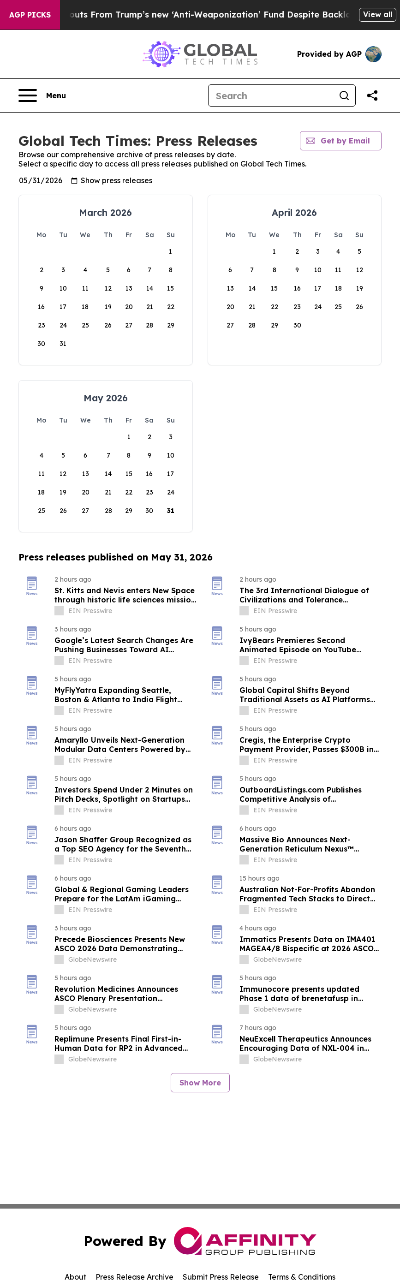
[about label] (59, 610)
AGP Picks (30, 14)
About (75, 1276)
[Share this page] (372, 95)
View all (377, 14)
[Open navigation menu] (42, 95)
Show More (200, 1082)
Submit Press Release (221, 1276)
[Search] (271, 95)
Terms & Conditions (301, 1276)
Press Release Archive (134, 1276)
